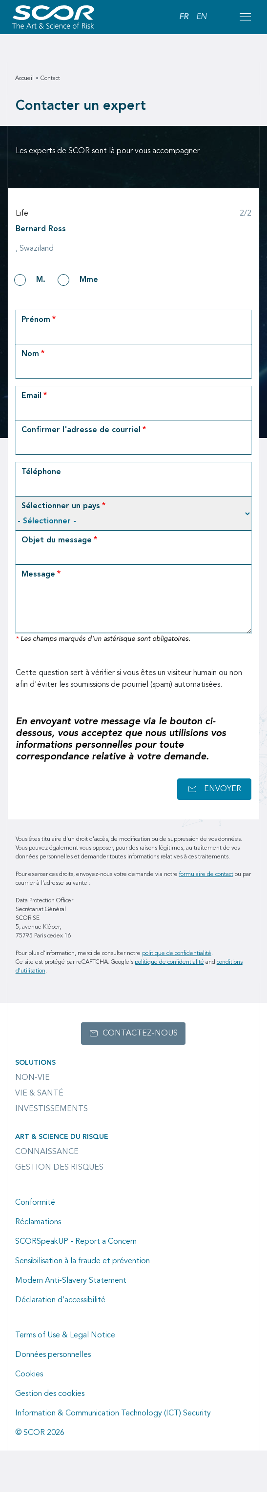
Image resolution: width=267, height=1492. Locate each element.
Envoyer (222, 789)
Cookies (29, 1374)
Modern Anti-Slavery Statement (70, 1281)
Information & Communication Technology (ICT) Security (113, 1413)
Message (38, 574)
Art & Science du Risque (61, 1137)
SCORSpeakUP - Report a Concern (76, 1242)
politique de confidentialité (176, 953)
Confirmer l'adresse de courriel (81, 430)
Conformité (35, 1203)
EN (201, 17)
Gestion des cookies (49, 1394)
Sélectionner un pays (60, 506)
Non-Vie (32, 1078)
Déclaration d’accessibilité (60, 1300)
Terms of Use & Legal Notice (65, 1335)
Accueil (24, 78)
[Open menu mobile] (245, 17)
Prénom (35, 320)
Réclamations (38, 1222)
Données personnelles (53, 1355)
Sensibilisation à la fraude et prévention (82, 1261)
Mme (89, 280)
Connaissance (47, 1152)
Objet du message (56, 540)
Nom (30, 354)
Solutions (35, 1062)
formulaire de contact (206, 874)
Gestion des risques (59, 1168)
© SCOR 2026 (39, 1433)
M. (40, 280)
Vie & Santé (39, 1093)
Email (31, 396)
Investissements (51, 1109)
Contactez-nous (140, 1033)
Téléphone (41, 472)
